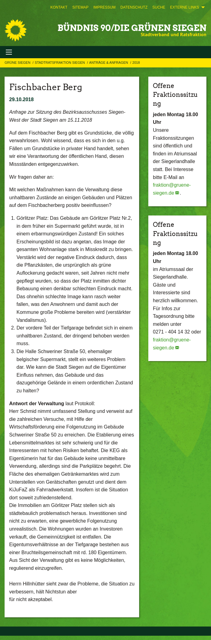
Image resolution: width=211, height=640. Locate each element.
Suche (158, 7)
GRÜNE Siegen (18, 62)
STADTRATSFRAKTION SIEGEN (60, 62)
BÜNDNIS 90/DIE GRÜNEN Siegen (131, 28)
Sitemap (80, 7)
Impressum (104, 7)
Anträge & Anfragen (109, 62)
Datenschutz (133, 7)
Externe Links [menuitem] (184, 7)
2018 (136, 62)
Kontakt (59, 7)
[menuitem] (59, 7)
